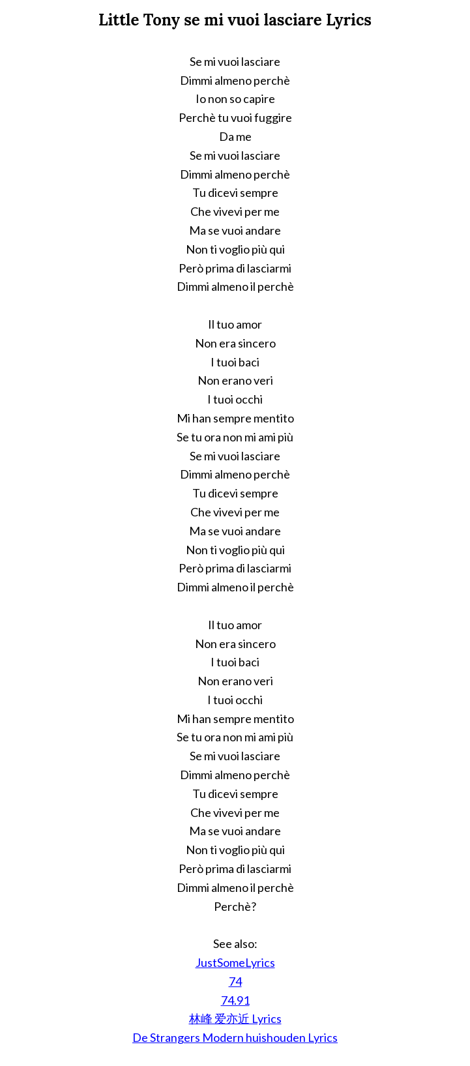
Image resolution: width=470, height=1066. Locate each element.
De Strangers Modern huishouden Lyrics (235, 1037)
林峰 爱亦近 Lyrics (235, 1018)
